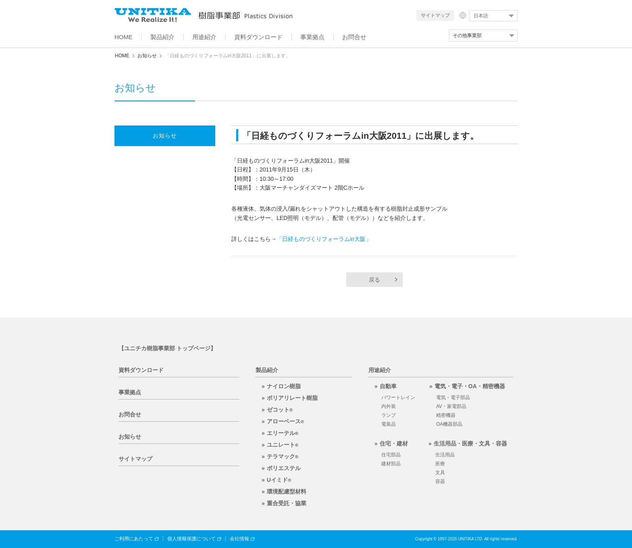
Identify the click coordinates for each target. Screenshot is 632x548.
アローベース (285, 421)
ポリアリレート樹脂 (292, 398)
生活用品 (445, 455)
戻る (374, 279)
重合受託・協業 (286, 503)
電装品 (388, 424)
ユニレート (283, 444)
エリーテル (283, 433)
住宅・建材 (394, 443)
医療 (440, 463)
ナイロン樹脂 (284, 386)
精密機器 (445, 415)
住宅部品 (391, 455)
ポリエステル (284, 468)
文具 (440, 472)
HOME (122, 56)
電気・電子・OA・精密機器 (469, 386)
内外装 (388, 406)
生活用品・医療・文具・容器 (470, 443)
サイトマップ (435, 15)
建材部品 (391, 463)
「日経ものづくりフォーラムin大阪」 (323, 239)
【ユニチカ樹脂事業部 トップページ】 (167, 348)
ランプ (388, 415)
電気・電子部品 (453, 397)
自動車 (388, 386)
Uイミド (279, 480)
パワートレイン (398, 397)
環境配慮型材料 (286, 491)
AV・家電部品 (451, 406)
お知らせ (147, 56)
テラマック (283, 456)
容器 (440, 481)
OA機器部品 (449, 424)
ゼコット (280, 409)
